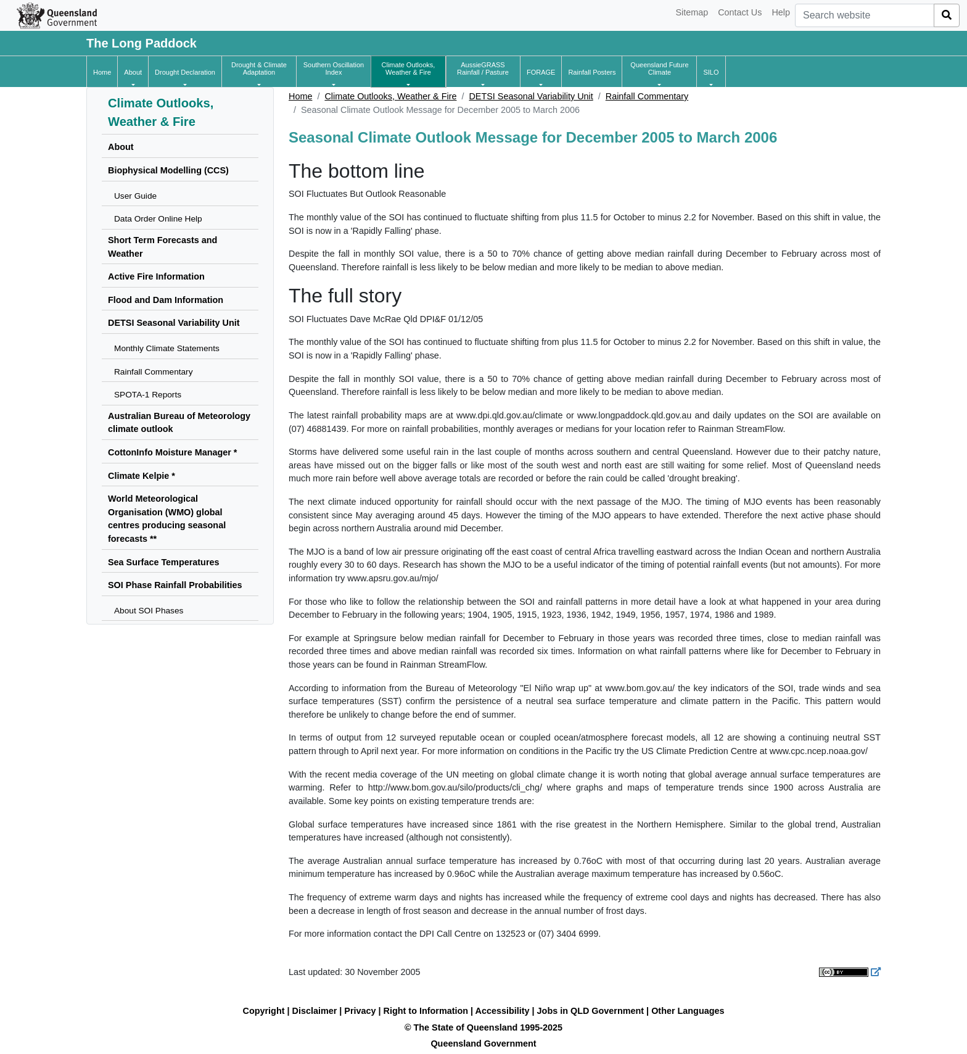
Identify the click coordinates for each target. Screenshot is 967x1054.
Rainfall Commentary (647, 96)
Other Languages (687, 1011)
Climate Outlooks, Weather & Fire (390, 96)
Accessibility (502, 1011)
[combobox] (864, 15)
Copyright (264, 1011)
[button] (133, 72)
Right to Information (426, 1011)
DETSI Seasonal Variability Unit (531, 96)
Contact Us (740, 12)
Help (781, 12)
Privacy (360, 1011)
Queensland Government (483, 1043)
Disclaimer (314, 1011)
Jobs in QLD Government (592, 1011)
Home (300, 96)
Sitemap (691, 12)
